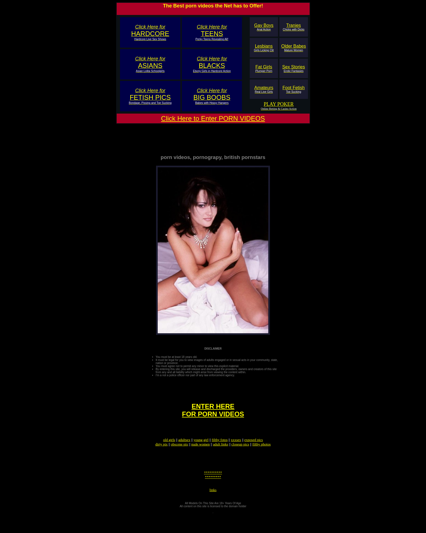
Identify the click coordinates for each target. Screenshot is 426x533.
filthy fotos (220, 450)
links (213, 506)
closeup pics (240, 454)
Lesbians (264, 48)
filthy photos (261, 454)
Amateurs (263, 89)
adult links (220, 454)
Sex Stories (293, 69)
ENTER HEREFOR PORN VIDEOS (213, 417)
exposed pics (253, 450)
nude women (200, 454)
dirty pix (161, 454)
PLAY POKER (279, 104)
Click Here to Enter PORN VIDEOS (213, 118)
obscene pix (179, 454)
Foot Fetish (293, 89)
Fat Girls (263, 69)
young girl (200, 450)
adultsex (184, 450)
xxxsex (236, 450)
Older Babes (293, 48)
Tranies (293, 27)
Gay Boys (263, 27)
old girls (169, 450)
